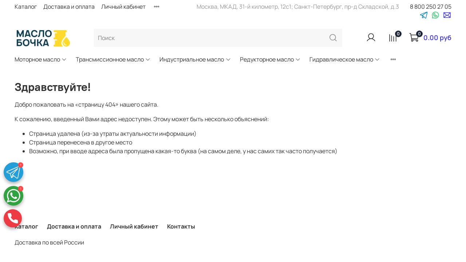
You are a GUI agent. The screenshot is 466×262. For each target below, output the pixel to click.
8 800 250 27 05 (430, 7)
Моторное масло (41, 59)
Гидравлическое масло (344, 59)
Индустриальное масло (195, 59)
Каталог (26, 7)
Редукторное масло (270, 59)
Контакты (181, 226)
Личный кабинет (123, 7)
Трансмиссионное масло (113, 59)
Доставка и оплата (69, 7)
